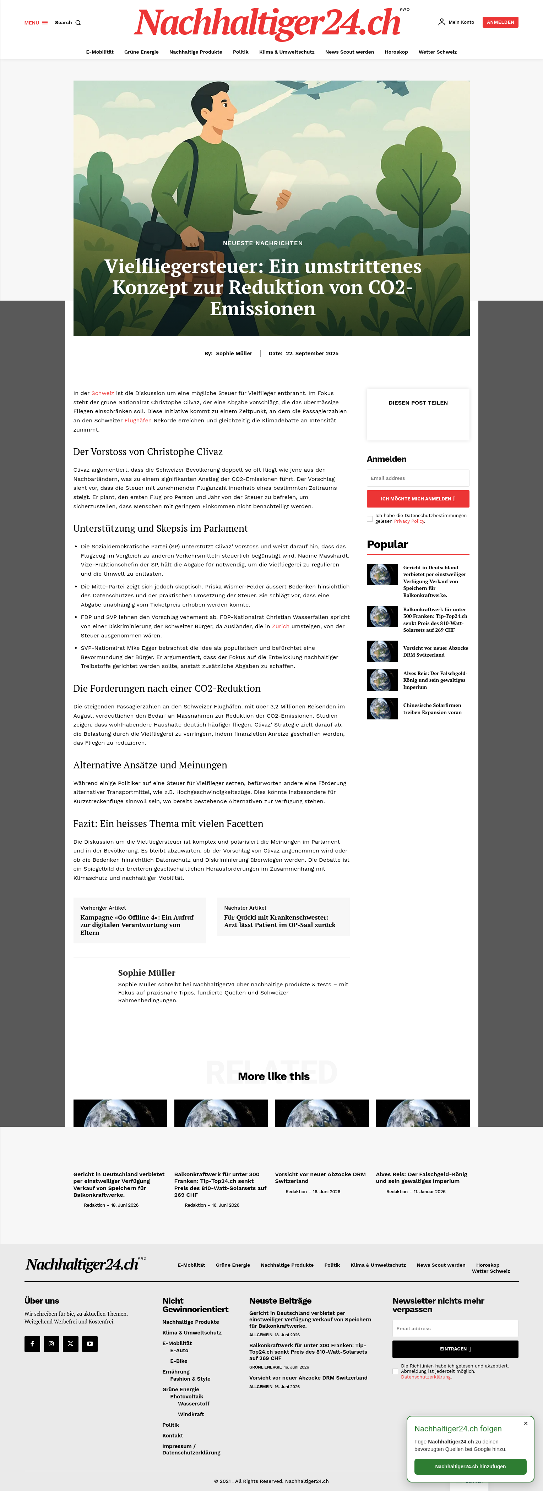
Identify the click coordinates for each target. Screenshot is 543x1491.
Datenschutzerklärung (426, 1377)
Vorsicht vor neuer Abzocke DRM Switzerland (435, 651)
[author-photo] (78, 1205)
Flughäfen (138, 420)
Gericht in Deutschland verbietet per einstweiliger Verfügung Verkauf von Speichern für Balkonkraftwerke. (434, 581)
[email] (418, 478)
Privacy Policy (409, 521)
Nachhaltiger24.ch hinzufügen (470, 1466)
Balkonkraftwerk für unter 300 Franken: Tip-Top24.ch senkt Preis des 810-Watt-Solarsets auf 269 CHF (435, 620)
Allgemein (260, 1334)
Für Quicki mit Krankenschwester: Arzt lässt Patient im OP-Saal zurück (280, 921)
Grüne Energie (265, 1367)
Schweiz (102, 393)
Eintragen (455, 1349)
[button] (69, 22)
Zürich (280, 626)
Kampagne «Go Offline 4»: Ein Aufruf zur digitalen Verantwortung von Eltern (137, 925)
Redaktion (94, 1205)
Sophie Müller (234, 353)
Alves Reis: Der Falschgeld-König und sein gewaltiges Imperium (435, 680)
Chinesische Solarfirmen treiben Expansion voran (432, 709)
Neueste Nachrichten (263, 243)
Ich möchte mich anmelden (418, 498)
